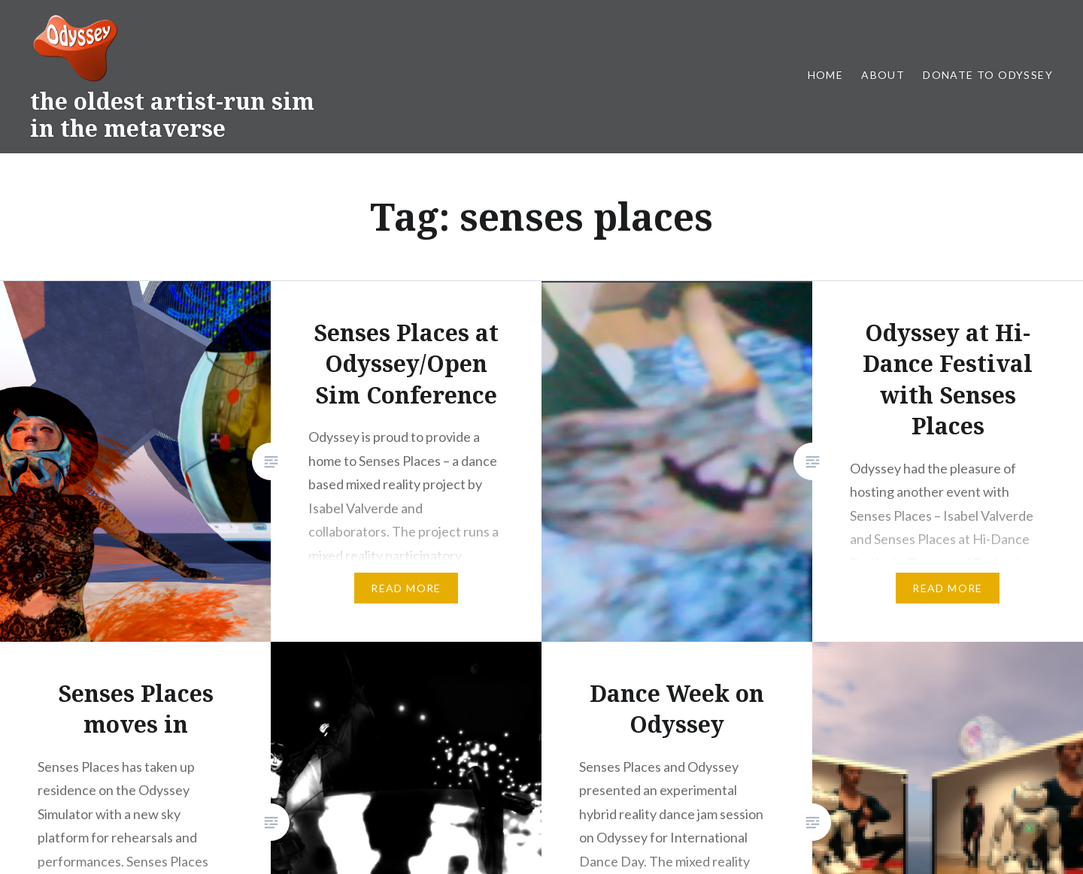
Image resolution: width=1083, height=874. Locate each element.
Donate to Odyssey (988, 74)
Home (826, 74)
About (883, 74)
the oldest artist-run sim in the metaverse (172, 115)
